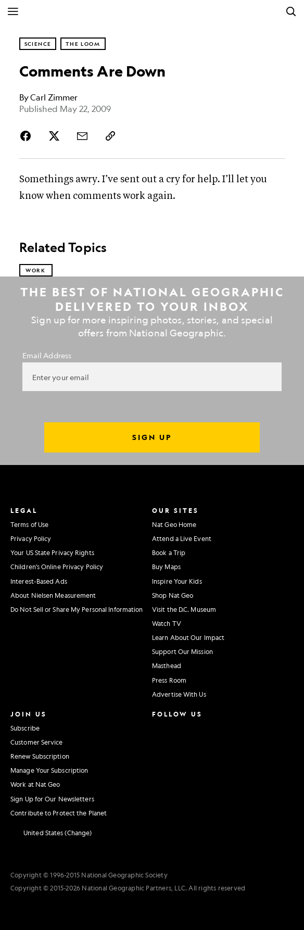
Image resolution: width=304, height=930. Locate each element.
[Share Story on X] (54, 136)
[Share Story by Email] (82, 136)
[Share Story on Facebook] (27, 136)
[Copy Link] (110, 136)
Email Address (46, 355)
